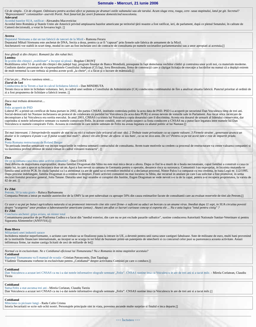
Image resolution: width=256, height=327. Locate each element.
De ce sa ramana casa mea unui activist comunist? (36, 160)
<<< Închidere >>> (128, 320)
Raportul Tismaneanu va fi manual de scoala (33, 257)
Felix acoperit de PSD (19, 107)
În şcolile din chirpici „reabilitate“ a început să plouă (38, 60)
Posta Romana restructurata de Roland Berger (34, 142)
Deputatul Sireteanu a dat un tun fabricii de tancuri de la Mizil (44, 39)
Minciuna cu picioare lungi (22, 303)
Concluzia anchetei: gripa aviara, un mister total (35, 214)
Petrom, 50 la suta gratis (20, 192)
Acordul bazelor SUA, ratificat (24, 20)
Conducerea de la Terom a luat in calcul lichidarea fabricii (41, 85)
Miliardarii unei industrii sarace (25, 232)
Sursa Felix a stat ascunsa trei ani (26, 288)
